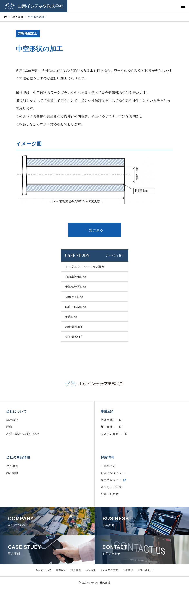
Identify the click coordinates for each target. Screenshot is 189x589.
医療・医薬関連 (75, 306)
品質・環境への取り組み (22, 434)
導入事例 (12, 466)
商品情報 (12, 473)
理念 (9, 427)
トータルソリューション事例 (84, 266)
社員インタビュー (113, 473)
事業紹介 (107, 411)
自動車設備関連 (75, 276)
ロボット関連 (74, 296)
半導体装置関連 (75, 286)
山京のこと (108, 466)
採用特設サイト (111, 480)
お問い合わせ (110, 494)
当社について (16, 411)
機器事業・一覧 (111, 420)
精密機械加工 (28, 33)
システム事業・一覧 (114, 434)
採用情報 (107, 457)
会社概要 (12, 420)
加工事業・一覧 (111, 427)
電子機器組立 (74, 336)
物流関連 (71, 316)
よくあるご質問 (111, 487)
